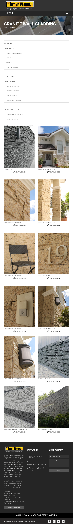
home (5, 27)
